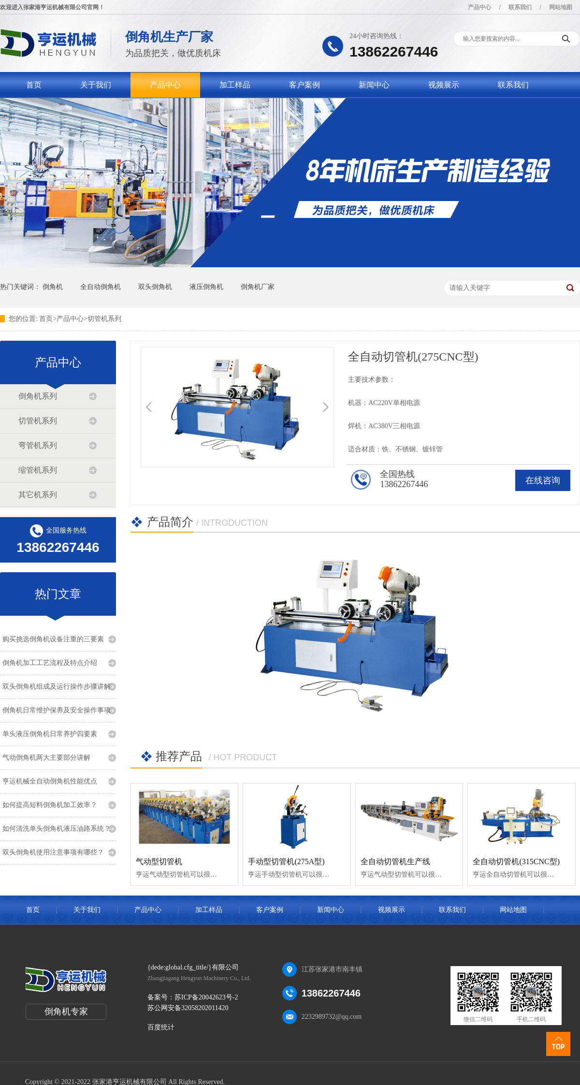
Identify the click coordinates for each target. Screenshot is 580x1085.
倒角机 (53, 286)
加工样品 (234, 85)
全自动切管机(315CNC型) (516, 861)
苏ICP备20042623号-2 (206, 997)
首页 (34, 85)
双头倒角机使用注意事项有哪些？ (53, 852)
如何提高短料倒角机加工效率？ (49, 805)
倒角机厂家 (258, 286)
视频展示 (443, 85)
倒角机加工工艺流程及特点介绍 (49, 662)
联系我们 (520, 7)
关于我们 (95, 85)
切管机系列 (104, 318)
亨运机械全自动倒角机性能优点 (49, 781)
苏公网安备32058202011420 (187, 1008)
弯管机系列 (37, 445)
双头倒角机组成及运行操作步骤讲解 (56, 686)
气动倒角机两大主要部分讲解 (46, 757)
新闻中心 (374, 85)
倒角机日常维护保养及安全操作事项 (56, 710)
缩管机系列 (37, 470)
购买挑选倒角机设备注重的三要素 (53, 639)
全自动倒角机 (100, 286)
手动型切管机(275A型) (286, 861)
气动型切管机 (159, 861)
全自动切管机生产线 (395, 861)
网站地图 (560, 7)
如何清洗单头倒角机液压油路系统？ (56, 828)
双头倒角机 (155, 286)
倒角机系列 (37, 396)
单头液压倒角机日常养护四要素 (49, 734)
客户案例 (304, 85)
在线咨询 (542, 480)
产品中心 (479, 7)
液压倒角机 (206, 286)
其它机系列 (37, 495)
